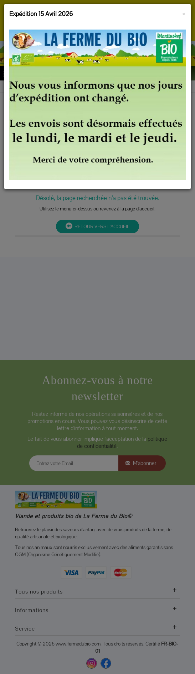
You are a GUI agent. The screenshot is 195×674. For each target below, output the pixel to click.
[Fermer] (184, 12)
